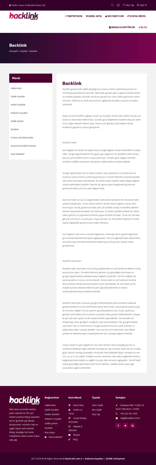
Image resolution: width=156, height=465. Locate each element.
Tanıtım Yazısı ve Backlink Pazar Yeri (27, 5)
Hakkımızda (16, 88)
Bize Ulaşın (50, 432)
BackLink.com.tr (73, 458)
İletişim (74, 434)
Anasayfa (13, 51)
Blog (143, 27)
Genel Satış (94, 16)
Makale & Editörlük (122, 27)
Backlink (14, 129)
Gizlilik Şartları (17, 121)
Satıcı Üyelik (97, 405)
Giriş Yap (128, 5)
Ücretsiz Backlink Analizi (22, 137)
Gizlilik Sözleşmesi (115, 458)
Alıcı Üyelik (97, 409)
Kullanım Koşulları (19, 112)
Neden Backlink (18, 104)
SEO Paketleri (114, 16)
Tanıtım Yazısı (73, 16)
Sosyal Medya (136, 16)
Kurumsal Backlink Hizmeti (23, 145)
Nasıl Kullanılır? (18, 154)
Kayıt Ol (142, 5)
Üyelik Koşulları (18, 96)
